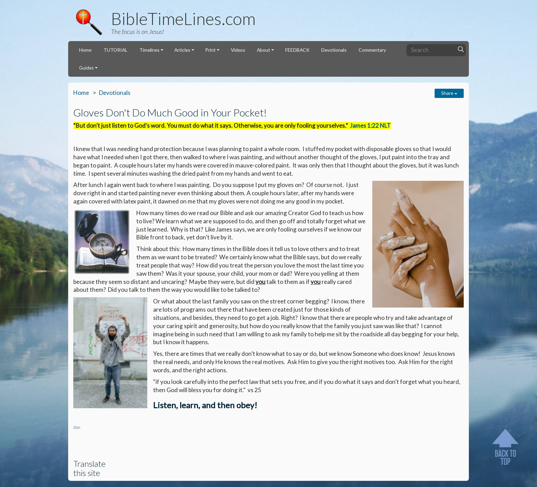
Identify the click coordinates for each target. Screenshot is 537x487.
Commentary (372, 50)
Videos (238, 50)
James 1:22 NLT (370, 125)
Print (210, 50)
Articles (182, 50)
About (263, 50)
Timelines (149, 50)
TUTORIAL (115, 50)
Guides (86, 68)
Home (85, 50)
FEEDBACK (297, 50)
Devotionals (334, 50)
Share (449, 93)
